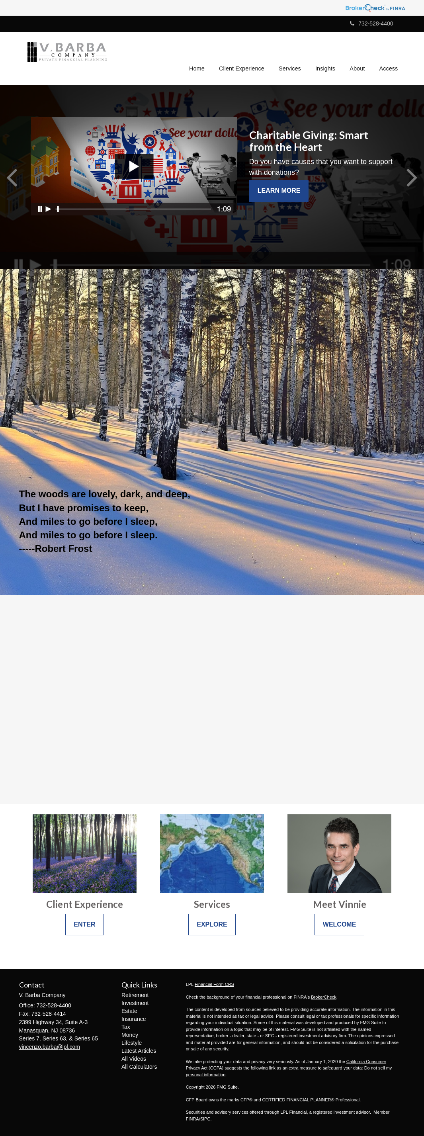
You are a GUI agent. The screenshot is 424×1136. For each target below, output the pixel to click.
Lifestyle (131, 1043)
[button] (243, 57)
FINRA (192, 1118)
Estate (129, 1011)
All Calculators (139, 1067)
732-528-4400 (371, 23)
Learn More (279, 190)
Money (129, 1035)
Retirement (134, 995)
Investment (134, 1003)
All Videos (133, 1059)
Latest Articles (138, 1051)
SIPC (205, 1118)
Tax (125, 1027)
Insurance (133, 1019)
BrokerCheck (323, 997)
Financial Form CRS (214, 984)
